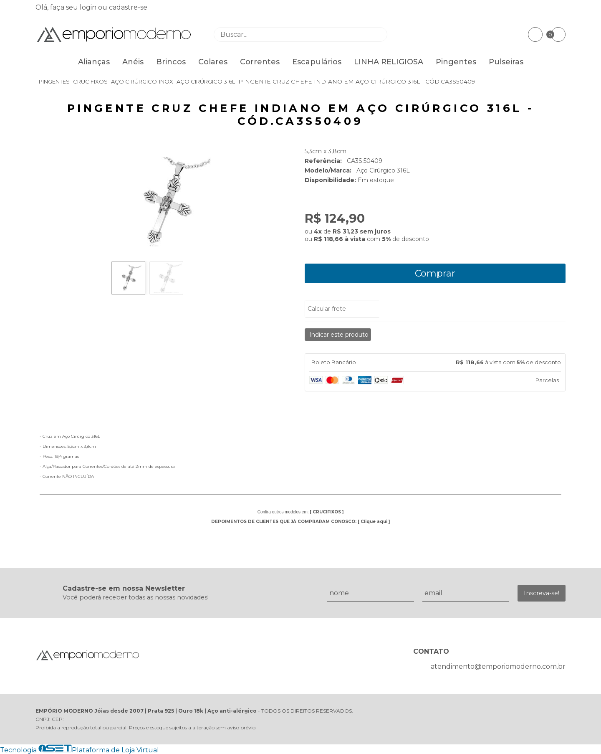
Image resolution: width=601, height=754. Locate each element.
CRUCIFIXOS (327, 512)
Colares (212, 61)
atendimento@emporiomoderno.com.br (498, 666)
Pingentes (456, 61)
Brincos (171, 61)
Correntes (260, 61)
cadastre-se (128, 7)
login (89, 7)
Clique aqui (374, 521)
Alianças (94, 61)
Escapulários (316, 61)
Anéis (133, 61)
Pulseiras (506, 61)
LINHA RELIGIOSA (388, 61)
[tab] (435, 362)
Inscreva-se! (541, 593)
